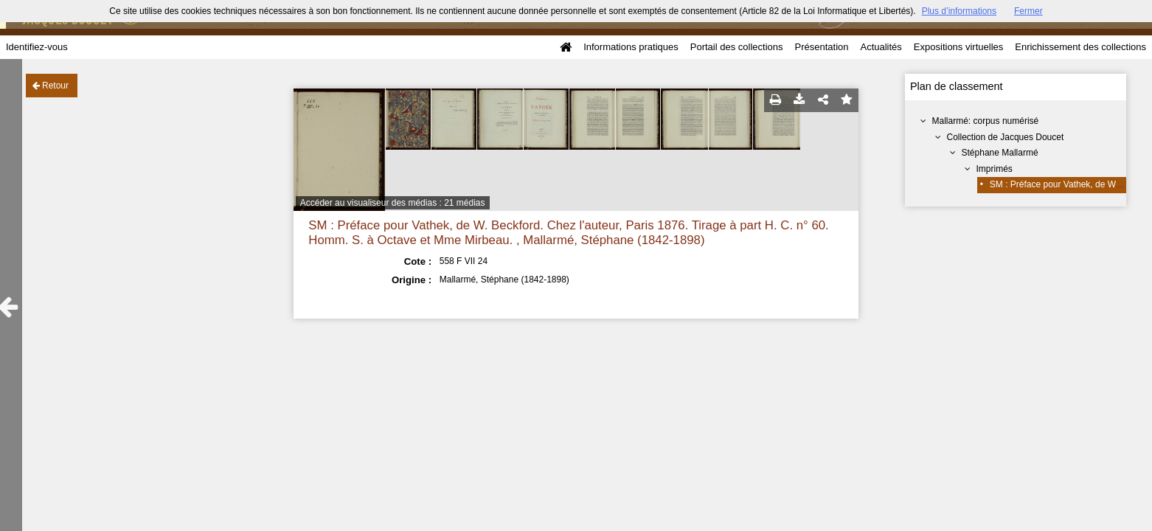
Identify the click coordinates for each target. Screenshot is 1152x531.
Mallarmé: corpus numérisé (985, 121)
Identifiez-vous (37, 46)
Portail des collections (736, 46)
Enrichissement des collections (1080, 46)
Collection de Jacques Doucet (1005, 137)
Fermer (1028, 11)
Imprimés (994, 169)
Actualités (880, 46)
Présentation (821, 46)
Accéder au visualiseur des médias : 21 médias (392, 203)
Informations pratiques (631, 46)
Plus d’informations (959, 11)
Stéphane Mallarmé (1000, 153)
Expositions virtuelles (958, 46)
